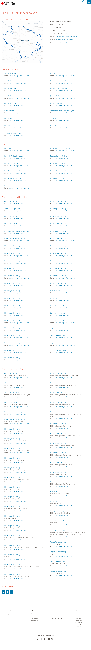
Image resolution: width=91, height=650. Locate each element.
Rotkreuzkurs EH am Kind (58, 163)
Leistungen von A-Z (56, 618)
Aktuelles (56, 616)
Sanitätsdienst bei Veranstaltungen (62, 111)
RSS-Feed (78, 624)
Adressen (78, 614)
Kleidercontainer (55, 291)
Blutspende (8, 118)
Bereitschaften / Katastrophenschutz (16, 231)
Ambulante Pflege (10, 73)
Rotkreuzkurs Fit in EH (57, 178)
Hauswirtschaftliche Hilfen (59, 81)
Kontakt (78, 616)
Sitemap (78, 618)
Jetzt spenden (13, 614)
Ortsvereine (54, 298)
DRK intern (78, 626)
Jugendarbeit (54, 96)
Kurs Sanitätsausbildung (12, 178)
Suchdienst (54, 126)
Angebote (56, 614)
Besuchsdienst (9, 111)
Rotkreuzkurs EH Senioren (59, 156)
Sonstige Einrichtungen (58, 306)
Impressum (78, 622)
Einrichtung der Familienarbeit (14, 238)
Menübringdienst (56, 103)
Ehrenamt (7, 126)
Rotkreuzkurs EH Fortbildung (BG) (61, 148)
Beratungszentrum (10, 224)
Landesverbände (12, 8)
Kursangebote (9, 186)
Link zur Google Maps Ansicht (65, 43)
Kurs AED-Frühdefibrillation (13, 156)
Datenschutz (78, 620)
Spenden (53, 118)
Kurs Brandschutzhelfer (12, 163)
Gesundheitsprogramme (12, 133)
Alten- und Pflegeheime (12, 201)
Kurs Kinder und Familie (12, 171)
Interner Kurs (8, 148)
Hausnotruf (54, 73)
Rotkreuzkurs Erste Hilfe (58, 171)
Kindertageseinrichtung (12, 246)
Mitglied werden (34, 614)
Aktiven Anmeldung (34, 616)
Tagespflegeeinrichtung (58, 328)
